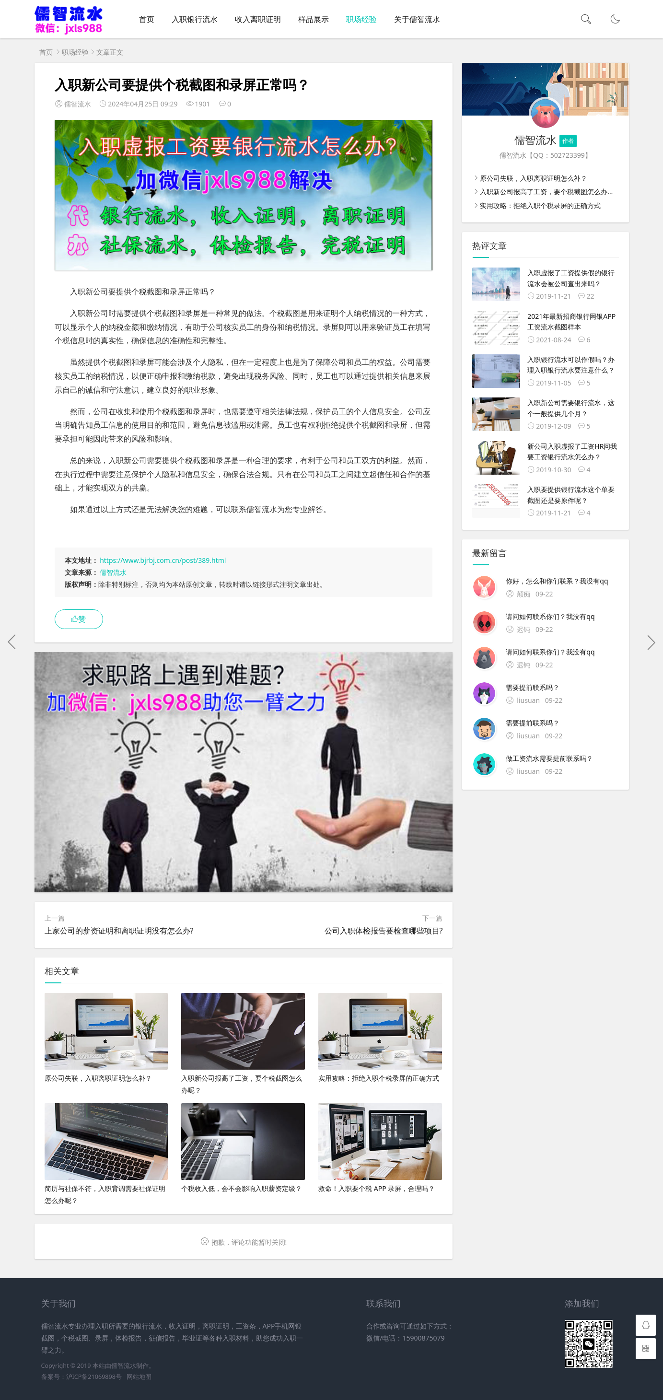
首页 (146, 19)
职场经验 (361, 19)
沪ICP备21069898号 (94, 1377)
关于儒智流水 (417, 19)
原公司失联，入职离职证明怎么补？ (533, 178)
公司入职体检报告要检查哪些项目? (384, 930)
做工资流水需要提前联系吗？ (549, 758)
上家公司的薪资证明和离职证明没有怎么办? (119, 930)
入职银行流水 (195, 19)
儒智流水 (113, 572)
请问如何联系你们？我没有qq (550, 616)
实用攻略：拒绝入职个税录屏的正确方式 (540, 205)
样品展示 (313, 19)
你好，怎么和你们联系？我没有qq (557, 580)
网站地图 (139, 1377)
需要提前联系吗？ (532, 687)
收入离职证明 (258, 19)
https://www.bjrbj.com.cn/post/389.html (163, 560)
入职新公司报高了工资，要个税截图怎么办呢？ (550, 191)
